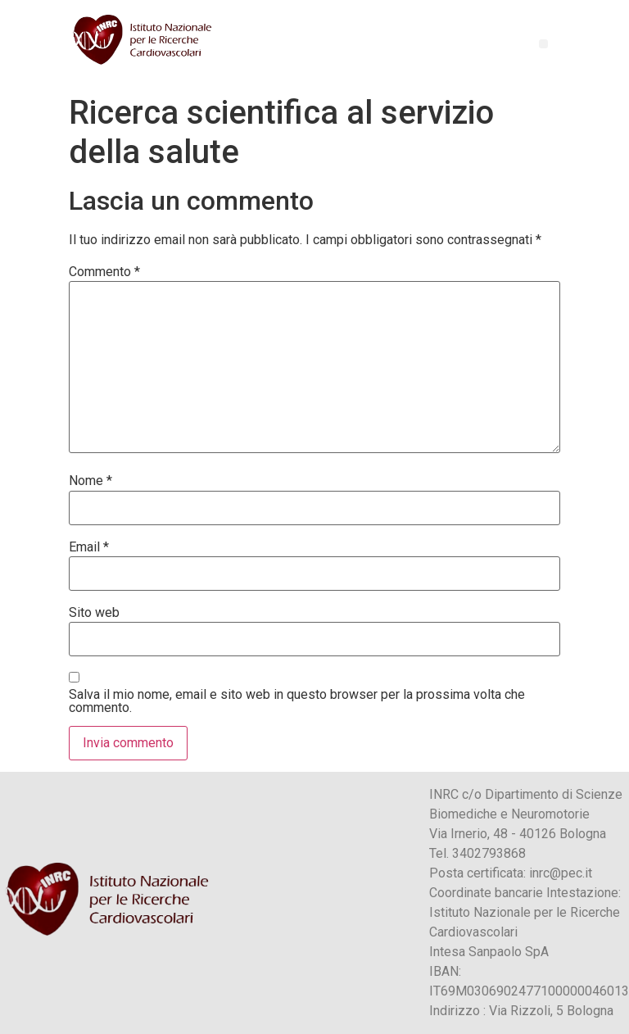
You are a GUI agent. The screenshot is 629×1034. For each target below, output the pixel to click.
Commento (104, 272)
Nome (90, 481)
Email (89, 547)
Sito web (94, 612)
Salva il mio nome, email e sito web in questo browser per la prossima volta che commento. (297, 701)
